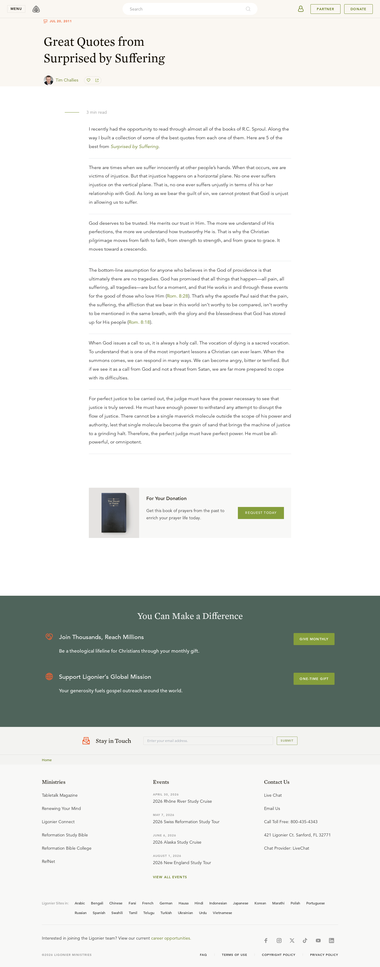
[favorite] (89, 80)
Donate (358, 9)
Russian (81, 912)
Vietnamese (222, 912)
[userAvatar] (301, 9)
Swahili (117, 912)
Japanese (240, 903)
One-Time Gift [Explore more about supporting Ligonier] (314, 679)
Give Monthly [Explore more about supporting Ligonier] (314, 639)
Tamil (133, 912)
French (148, 903)
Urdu (203, 912)
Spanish (99, 912)
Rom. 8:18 (139, 322)
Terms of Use (234, 955)
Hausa (183, 903)
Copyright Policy (278, 955)
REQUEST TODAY (261, 513)
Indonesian (218, 903)
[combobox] (182, 9)
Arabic (80, 903)
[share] (96, 80)
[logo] (36, 9)
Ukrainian (185, 912)
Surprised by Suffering (134, 147)
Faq (203, 955)
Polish (295, 903)
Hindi (199, 903)
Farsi (132, 903)
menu (16, 9)
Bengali (97, 903)
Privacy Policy (324, 955)
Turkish (166, 912)
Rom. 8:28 (177, 296)
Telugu (148, 912)
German (166, 903)
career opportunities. (171, 938)
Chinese (116, 903)
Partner (325, 9)
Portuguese (315, 903)
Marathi (278, 903)
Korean (260, 903)
